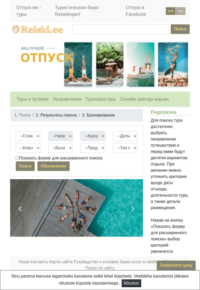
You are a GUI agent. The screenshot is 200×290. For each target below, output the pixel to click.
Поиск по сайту (100, 268)
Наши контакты (33, 262)
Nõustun (131, 283)
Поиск (180, 29)
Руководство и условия (96, 262)
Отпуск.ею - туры (28, 11)
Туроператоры (100, 99)
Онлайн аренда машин (144, 99)
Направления (67, 99)
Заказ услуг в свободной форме (150, 262)
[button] (20, 209)
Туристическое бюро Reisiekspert (77, 11)
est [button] (170, 11)
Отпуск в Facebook (136, 11)
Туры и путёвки (32, 99)
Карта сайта (61, 262)
